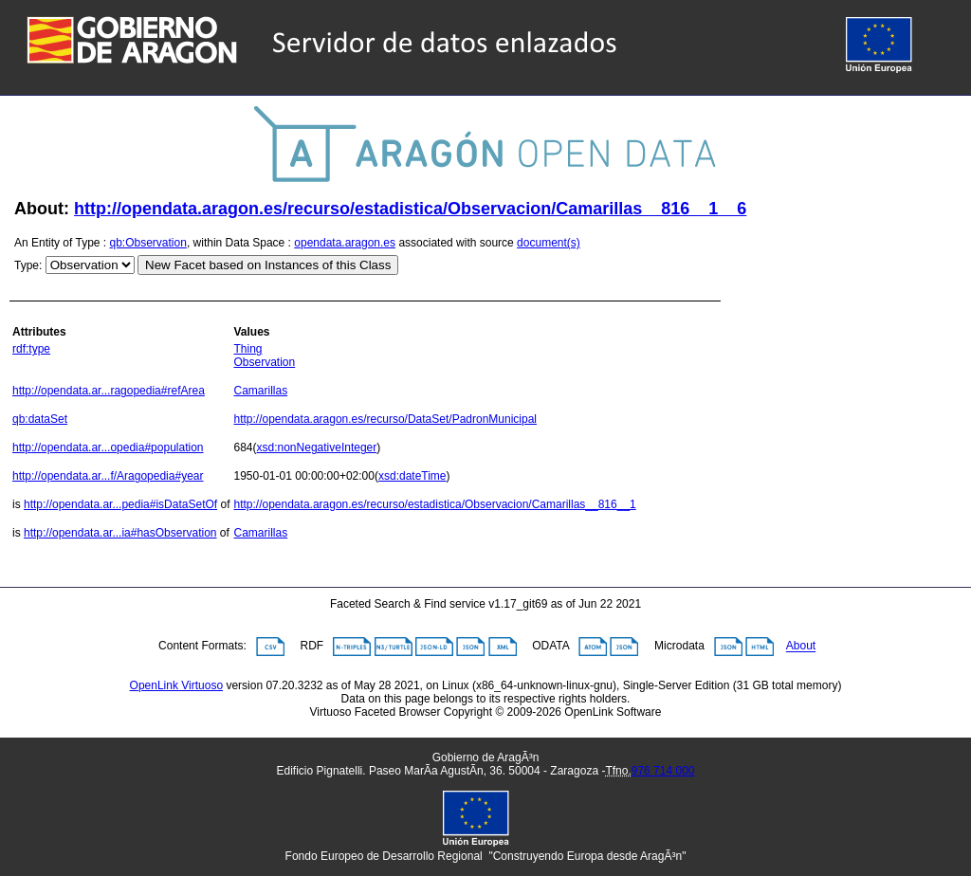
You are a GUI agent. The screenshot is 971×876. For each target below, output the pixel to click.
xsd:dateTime (412, 476)
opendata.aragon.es (344, 242)
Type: (28, 265)
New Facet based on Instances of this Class (268, 265)
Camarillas (260, 390)
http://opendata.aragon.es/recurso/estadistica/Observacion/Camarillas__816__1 (434, 504)
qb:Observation (148, 242)
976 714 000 (663, 770)
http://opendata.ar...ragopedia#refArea (108, 390)
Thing (247, 349)
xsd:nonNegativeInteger (317, 447)
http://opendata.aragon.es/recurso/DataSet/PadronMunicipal (385, 419)
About (800, 646)
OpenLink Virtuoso (177, 685)
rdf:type (31, 349)
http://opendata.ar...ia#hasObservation (120, 532)
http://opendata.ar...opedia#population (108, 447)
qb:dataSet (39, 419)
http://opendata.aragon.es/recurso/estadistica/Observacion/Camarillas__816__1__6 (410, 208)
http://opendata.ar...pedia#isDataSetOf (120, 504)
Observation (264, 362)
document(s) (548, 242)
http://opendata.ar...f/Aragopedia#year (107, 476)
